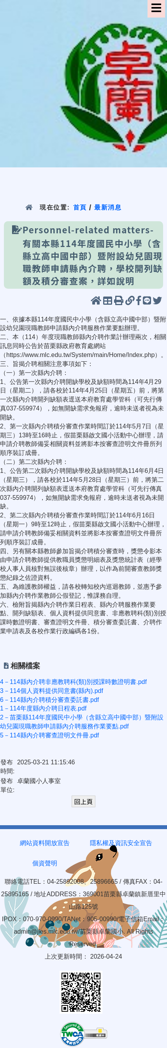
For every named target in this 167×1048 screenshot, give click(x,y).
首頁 (80, 207)
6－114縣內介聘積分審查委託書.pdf (49, 699)
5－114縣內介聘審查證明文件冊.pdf (49, 735)
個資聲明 (44, 863)
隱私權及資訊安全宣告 (121, 843)
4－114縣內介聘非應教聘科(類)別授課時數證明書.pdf (73, 682)
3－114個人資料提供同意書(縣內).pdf (51, 690)
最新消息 (108, 207)
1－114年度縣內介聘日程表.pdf (43, 708)
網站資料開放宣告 (45, 843)
